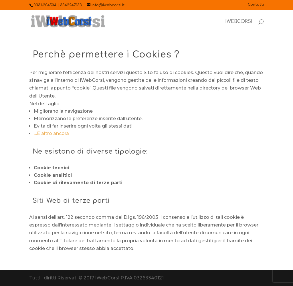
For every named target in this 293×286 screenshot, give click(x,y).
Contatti (256, 5)
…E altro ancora (51, 133)
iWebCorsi (238, 21)
